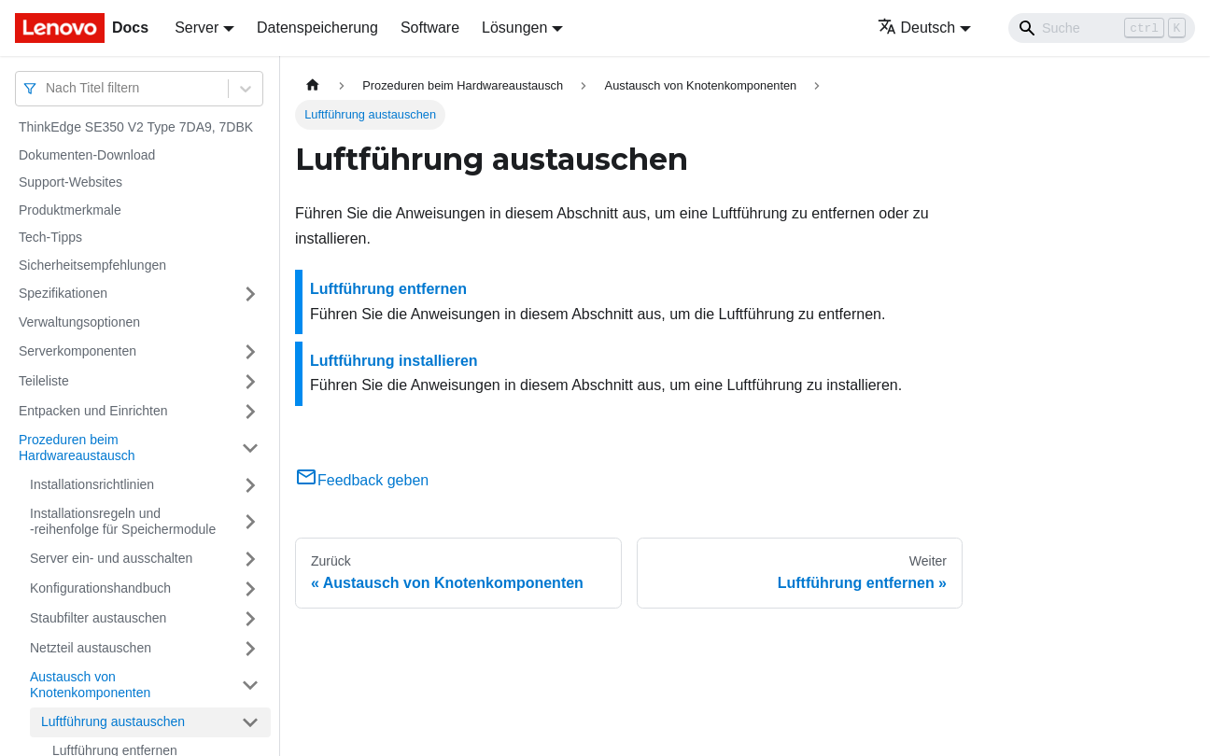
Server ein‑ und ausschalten (111, 558)
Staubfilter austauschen (98, 617)
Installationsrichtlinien (92, 484)
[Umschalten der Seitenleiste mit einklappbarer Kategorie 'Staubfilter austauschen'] (250, 619)
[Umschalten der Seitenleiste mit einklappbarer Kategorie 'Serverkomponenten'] (250, 352)
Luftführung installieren (394, 361)
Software (430, 27)
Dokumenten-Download (87, 154)
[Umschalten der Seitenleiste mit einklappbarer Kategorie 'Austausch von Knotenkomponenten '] (250, 685)
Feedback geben (362, 480)
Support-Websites (70, 182)
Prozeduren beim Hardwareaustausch (77, 448)
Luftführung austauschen (113, 721)
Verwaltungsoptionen (79, 322)
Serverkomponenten (77, 350)
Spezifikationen (63, 293)
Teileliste (44, 380)
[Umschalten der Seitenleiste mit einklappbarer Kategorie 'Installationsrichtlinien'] (250, 485)
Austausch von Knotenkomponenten (90, 685)
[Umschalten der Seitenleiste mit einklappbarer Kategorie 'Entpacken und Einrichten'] (250, 412)
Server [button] (196, 27)
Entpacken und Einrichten (93, 410)
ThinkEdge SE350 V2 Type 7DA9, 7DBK (136, 126)
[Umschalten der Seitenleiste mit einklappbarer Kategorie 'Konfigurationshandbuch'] (250, 589)
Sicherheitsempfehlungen (92, 265)
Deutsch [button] (917, 27)
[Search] (1101, 28)
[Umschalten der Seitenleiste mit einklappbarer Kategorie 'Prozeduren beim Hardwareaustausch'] (250, 448)
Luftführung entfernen (388, 289)
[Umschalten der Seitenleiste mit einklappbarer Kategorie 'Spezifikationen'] (250, 294)
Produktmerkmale (70, 210)
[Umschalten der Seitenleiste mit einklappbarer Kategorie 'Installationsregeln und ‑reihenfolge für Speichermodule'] (250, 522)
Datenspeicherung (317, 27)
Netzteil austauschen (90, 647)
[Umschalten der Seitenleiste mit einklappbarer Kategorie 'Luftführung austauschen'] (250, 722)
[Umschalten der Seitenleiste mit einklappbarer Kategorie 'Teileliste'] (250, 382)
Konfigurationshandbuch (100, 588)
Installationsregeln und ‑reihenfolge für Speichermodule (123, 522)
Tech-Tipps (50, 237)
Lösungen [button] (514, 27)
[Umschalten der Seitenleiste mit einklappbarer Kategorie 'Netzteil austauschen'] (250, 649)
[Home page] (313, 85)
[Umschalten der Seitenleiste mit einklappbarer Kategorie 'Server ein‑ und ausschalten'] (250, 559)
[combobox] (47, 88)
